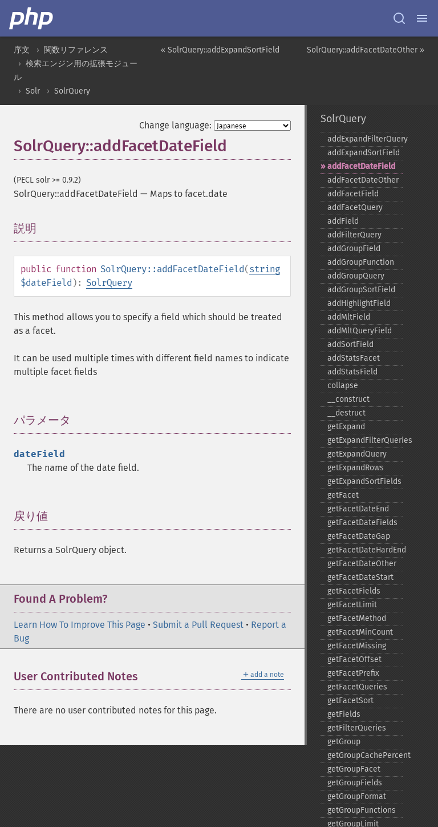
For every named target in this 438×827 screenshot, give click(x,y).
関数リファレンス (76, 50)
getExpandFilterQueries (365, 440)
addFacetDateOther (363, 180)
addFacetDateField (361, 166)
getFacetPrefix (353, 673)
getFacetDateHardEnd (365, 550)
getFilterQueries (356, 728)
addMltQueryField (359, 331)
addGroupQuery (355, 276)
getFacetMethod (356, 618)
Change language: (175, 125)
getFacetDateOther (361, 563)
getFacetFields (353, 591)
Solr (33, 91)
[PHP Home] (32, 18)
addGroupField (353, 248)
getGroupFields (354, 783)
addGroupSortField (361, 290)
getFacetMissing (356, 646)
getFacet (343, 495)
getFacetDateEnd (358, 509)
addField (343, 221)
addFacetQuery (355, 207)
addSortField (350, 344)
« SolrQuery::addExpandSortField (220, 50)
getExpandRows (355, 468)
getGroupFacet (353, 769)
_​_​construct (348, 399)
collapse (342, 385)
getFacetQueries (357, 687)
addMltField (348, 317)
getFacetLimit (352, 605)
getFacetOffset (354, 659)
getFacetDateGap (358, 536)
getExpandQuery (357, 454)
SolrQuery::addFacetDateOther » (365, 50)
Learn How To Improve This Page (79, 624)
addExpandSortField (363, 153)
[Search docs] (399, 18)
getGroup (343, 742)
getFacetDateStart (360, 577)
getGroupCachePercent (365, 755)
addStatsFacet (353, 358)
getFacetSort (350, 700)
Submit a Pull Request (198, 624)
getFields (343, 714)
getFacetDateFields (362, 522)
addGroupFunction (360, 262)
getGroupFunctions (361, 810)
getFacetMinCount (360, 632)
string (264, 269)
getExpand (346, 426)
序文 (22, 50)
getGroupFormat (356, 796)
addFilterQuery (354, 235)
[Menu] (422, 18)
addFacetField (353, 194)
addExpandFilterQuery (365, 139)
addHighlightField (359, 303)
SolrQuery (72, 91)
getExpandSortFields (364, 481)
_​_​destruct (346, 413)
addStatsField (352, 372)
